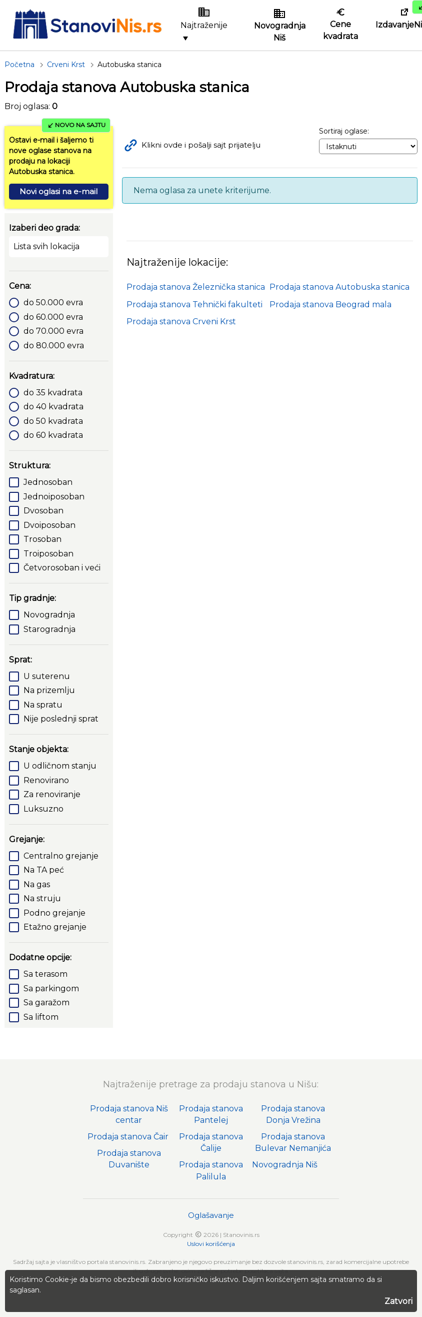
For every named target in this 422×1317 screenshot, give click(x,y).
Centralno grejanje (61, 856)
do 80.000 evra (54, 345)
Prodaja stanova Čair (128, 1136)
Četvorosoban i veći (62, 567)
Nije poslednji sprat (61, 719)
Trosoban (43, 539)
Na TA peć (44, 870)
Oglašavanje (211, 1215)
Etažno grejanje (55, 927)
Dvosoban (44, 510)
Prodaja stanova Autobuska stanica (340, 287)
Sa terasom (46, 974)
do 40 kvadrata (54, 406)
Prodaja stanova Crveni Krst (181, 321)
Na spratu (43, 705)
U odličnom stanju (60, 766)
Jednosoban (48, 482)
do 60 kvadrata (53, 435)
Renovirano (46, 780)
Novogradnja (49, 614)
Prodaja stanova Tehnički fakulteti (194, 304)
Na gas (37, 884)
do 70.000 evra (54, 331)
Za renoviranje (52, 794)
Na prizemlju (49, 690)
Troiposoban (49, 553)
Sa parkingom (51, 988)
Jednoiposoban (54, 496)
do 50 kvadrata (53, 421)
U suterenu (47, 676)
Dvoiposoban (50, 525)
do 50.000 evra (53, 302)
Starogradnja (50, 629)
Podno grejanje (55, 913)
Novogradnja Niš (285, 1164)
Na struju (42, 898)
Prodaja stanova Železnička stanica (195, 287)
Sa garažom (47, 1002)
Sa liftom (41, 1017)
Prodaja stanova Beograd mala (331, 304)
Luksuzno (44, 809)
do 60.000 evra (53, 317)
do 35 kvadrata (53, 392)
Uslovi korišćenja (211, 1243)
